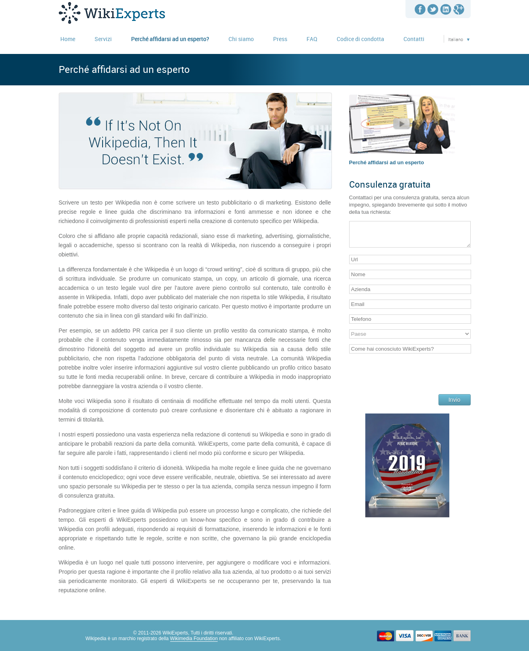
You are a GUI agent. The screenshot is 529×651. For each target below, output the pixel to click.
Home (67, 39)
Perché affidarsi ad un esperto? (170, 39)
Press (280, 39)
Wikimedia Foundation (194, 638)
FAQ (312, 39)
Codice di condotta (360, 39)
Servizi (103, 39)
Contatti (413, 39)
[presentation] (410, 379)
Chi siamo (241, 39)
